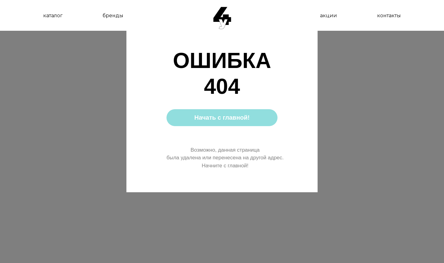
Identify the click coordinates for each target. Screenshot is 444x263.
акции (328, 15)
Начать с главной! (221, 117)
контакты (389, 15)
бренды (113, 15)
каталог (53, 15)
